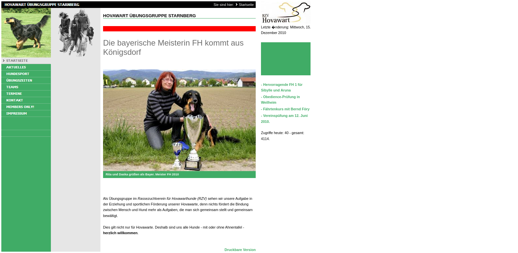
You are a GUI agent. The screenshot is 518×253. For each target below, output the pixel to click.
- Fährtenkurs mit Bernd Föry (285, 109)
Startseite (246, 5)
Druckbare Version (240, 250)
